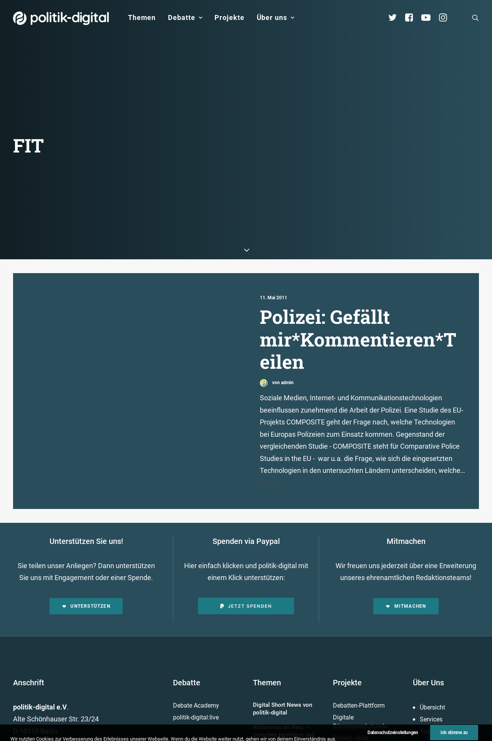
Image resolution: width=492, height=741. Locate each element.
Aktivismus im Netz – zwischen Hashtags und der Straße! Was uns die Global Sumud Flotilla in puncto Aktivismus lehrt (283, 697)
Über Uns (428, 636)
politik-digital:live (196, 671)
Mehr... (271, 439)
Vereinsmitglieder (443, 697)
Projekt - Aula (351, 692)
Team (427, 685)
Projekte (229, 17)
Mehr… (263, 727)
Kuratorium (435, 709)
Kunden (343, 704)
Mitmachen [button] (406, 560)
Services (431, 673)
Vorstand (432, 722)
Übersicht (432, 661)
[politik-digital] (61, 18)
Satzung (431, 734)
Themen (142, 17)
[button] (475, 17)
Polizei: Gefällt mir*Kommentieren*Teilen (358, 293)
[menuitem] (142, 17)
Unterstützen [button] (86, 560)
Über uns (275, 17)
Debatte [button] (185, 17)
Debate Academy (196, 659)
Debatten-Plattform (359, 659)
